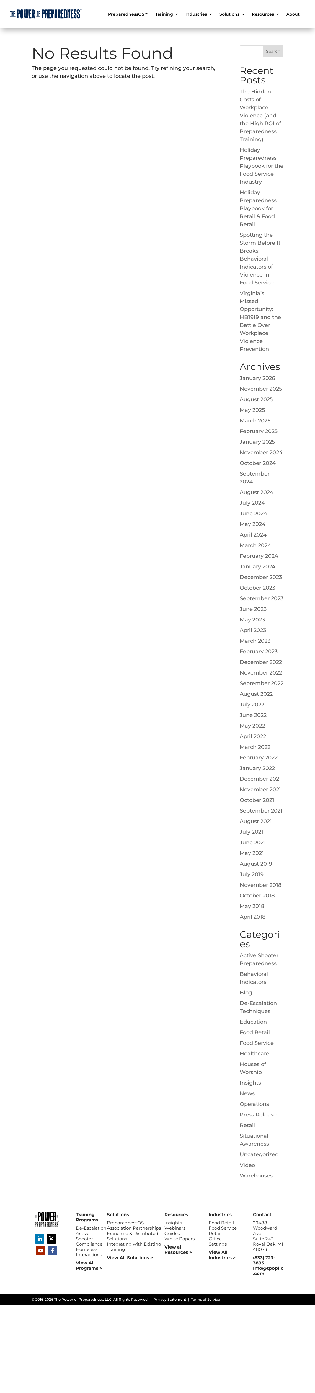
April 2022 (253, 736)
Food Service (257, 1043)
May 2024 (252, 524)
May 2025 (252, 410)
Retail (247, 1125)
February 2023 (259, 651)
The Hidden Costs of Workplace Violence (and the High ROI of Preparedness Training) (260, 115)
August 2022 (256, 694)
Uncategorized (259, 1154)
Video (247, 1165)
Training (164, 14)
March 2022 (255, 747)
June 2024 (253, 513)
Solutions (229, 14)
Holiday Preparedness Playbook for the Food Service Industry (261, 166)
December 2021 (260, 779)
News (247, 1093)
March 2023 (255, 641)
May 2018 (252, 906)
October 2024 (258, 463)
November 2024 (261, 452)
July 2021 (251, 832)
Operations (254, 1104)
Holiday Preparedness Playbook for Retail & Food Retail (258, 208)
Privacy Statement (169, 1299)
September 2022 (261, 683)
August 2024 (256, 492)
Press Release (258, 1114)
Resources (263, 14)
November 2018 (261, 885)
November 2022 (261, 673)
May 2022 (252, 726)
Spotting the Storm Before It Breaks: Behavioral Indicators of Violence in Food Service (260, 259)
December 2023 (261, 577)
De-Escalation (91, 1228)
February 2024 (259, 556)
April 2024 (253, 535)
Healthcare (254, 1053)
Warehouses (256, 1175)
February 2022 (259, 757)
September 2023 (261, 598)
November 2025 (261, 389)
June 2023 (253, 609)
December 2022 (261, 662)
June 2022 (253, 715)
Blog (246, 992)
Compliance (89, 1244)
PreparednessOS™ (128, 14)
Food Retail (255, 1032)
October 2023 (257, 588)
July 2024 (252, 503)
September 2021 (261, 810)
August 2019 (256, 864)
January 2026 (257, 378)
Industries (196, 14)
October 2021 (257, 800)
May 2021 (252, 853)
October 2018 (257, 895)
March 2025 (255, 420)
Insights (250, 1083)
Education (253, 1022)
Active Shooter (84, 1236)
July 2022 (252, 704)
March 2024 (255, 545)
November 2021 (260, 789)
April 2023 (253, 630)
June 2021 (253, 842)
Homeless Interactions (89, 1251)
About (293, 14)
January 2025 (257, 442)
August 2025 (256, 399)
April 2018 (253, 917)
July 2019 (252, 874)
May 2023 (252, 619)
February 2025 (259, 431)
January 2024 (257, 566)
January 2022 (257, 768)
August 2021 (256, 821)
